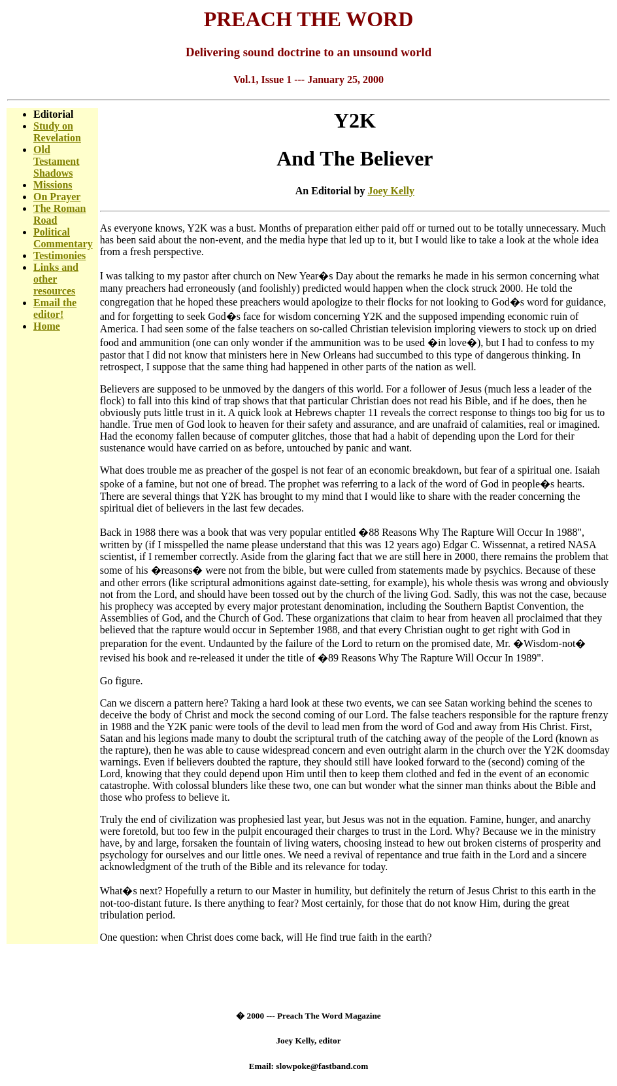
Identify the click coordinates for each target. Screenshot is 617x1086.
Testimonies (59, 255)
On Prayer (56, 196)
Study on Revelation (57, 131)
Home (46, 326)
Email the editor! (54, 308)
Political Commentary (63, 237)
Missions (53, 184)
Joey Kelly (390, 190)
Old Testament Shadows (56, 161)
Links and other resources (55, 279)
